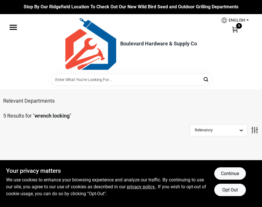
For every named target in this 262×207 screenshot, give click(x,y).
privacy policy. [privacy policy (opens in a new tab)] (141, 186)
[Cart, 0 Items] (235, 29)
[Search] (206, 79)
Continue (230, 173)
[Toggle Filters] (254, 130)
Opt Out (230, 190)
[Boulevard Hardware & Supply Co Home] (90, 44)
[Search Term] (131, 79)
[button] (235, 20)
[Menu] (13, 27)
